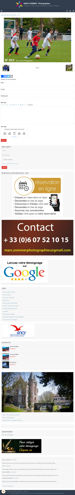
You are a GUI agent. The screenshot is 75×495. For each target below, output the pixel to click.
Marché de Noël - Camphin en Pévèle (12, 420)
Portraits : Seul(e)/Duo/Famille (11, 306)
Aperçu (30, 104)
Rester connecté (7, 159)
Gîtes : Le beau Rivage (8, 417)
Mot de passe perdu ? (14, 163)
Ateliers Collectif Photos (9, 292)
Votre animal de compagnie (10, 319)
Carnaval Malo (14, 346)
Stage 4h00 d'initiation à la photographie (13, 317)
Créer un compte (5, 163)
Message (3, 102)
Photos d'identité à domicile (10, 308)
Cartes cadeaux (7, 295)
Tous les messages (8, 486)
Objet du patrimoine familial (10, 303)
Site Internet (4, 96)
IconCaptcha (14, 136)
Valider (4, 167)
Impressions (6, 300)
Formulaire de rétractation (57, 493)
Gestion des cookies (26, 493)
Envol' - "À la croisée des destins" (11, 415)
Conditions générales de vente (41, 493)
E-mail (2, 89)
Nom (2, 82)
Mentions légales (15, 493)
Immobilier (5, 311)
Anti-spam (4, 126)
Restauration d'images (9, 314)
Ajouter (4, 140)
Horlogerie (13, 362)
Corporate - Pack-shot (8, 297)
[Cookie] (3, 491)
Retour (37, 67)
